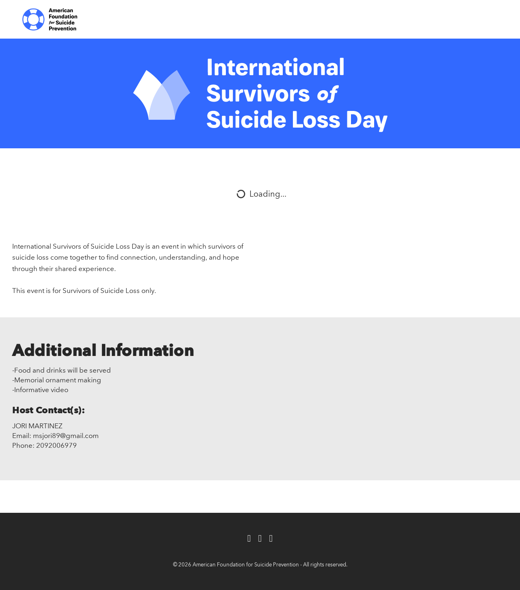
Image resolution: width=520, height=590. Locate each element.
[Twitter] (260, 539)
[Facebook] (249, 539)
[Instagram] (271, 539)
